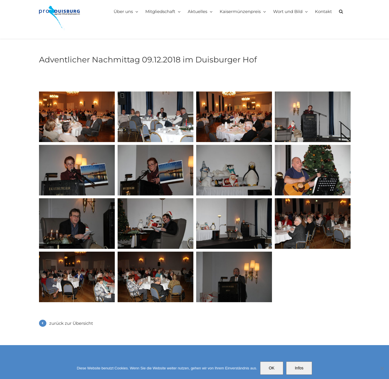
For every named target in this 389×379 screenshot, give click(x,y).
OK (272, 368)
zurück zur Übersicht (71, 323)
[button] (341, 11)
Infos (299, 368)
